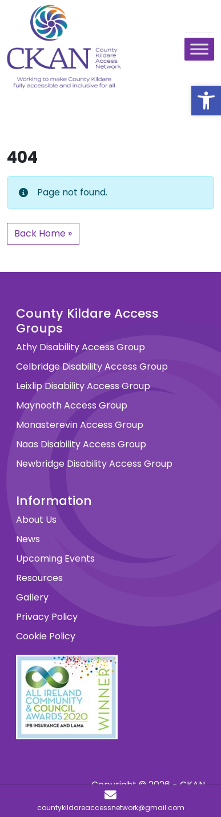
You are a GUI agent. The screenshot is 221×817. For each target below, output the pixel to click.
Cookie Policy (45, 636)
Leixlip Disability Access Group (83, 386)
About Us (36, 519)
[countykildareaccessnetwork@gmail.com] (110, 801)
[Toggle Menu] (199, 48)
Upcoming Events (55, 558)
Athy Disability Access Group (80, 347)
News (28, 539)
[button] (206, 100)
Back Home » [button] (43, 233)
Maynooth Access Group (71, 405)
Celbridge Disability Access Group (92, 366)
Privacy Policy (47, 616)
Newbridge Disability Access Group (94, 463)
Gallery (32, 597)
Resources (39, 577)
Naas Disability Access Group (81, 444)
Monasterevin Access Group (79, 424)
